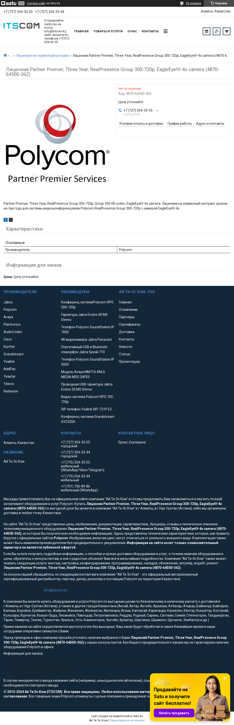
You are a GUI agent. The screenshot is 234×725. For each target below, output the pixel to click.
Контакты (150, 31)
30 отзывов (193, 3)
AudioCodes (13, 332)
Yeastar (10, 376)
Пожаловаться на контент (127, 720)
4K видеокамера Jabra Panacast (86, 339)
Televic (9, 384)
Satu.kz (138, 716)
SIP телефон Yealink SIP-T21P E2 (86, 409)
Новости (125, 347)
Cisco (8, 339)
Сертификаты (129, 324)
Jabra (8, 302)
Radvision (11, 391)
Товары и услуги (108, 31)
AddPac (10, 369)
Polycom (10, 310)
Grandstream (14, 354)
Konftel (9, 347)
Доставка (126, 332)
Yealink (9, 361)
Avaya (8, 317)
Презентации (129, 361)
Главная (81, 31)
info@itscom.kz (55, 590)
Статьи (124, 354)
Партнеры (126, 317)
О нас (132, 31)
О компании (128, 310)
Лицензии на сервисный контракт (42, 55)
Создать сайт (36, 3)
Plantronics (12, 324)
